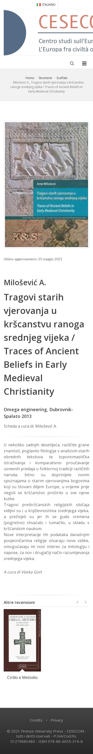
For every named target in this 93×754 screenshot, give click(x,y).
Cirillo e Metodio (22, 677)
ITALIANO (46, 4)
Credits (36, 720)
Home (30, 78)
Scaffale (62, 78)
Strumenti (45, 78)
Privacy (57, 720)
